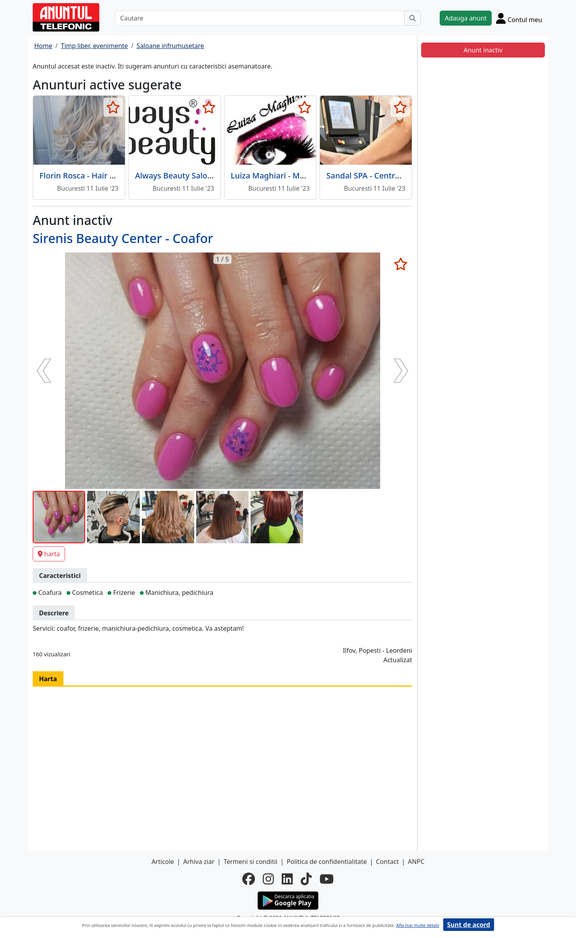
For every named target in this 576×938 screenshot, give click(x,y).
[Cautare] (260, 18)
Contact (387, 861)
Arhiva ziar (198, 861)
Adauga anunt (466, 18)
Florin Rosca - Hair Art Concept (96, 175)
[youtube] (327, 878)
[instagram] (268, 878)
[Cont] (519, 18)
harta (49, 554)
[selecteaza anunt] (113, 107)
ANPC (416, 861)
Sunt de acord (468, 924)
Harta (48, 678)
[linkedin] (287, 878)
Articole (163, 861)
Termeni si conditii (250, 861)
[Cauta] (412, 18)
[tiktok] (306, 878)
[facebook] (248, 878)
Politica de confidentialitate (326, 861)
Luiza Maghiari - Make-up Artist (289, 175)
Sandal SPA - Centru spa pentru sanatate (402, 175)
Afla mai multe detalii (417, 925)
